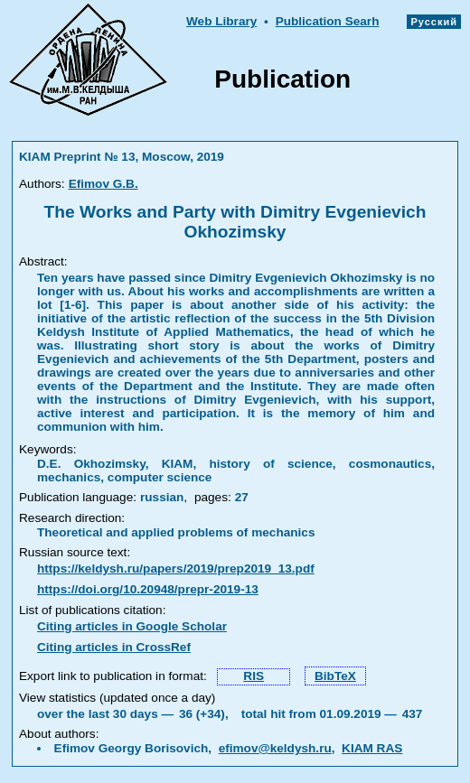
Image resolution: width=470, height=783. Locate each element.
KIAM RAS (372, 748)
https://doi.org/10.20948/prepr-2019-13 (147, 589)
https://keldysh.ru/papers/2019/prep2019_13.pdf (176, 568)
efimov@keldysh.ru (275, 748)
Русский (434, 21)
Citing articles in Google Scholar (132, 626)
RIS (253, 676)
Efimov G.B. (103, 184)
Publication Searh (328, 21)
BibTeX (335, 676)
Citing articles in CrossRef (114, 647)
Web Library (221, 21)
